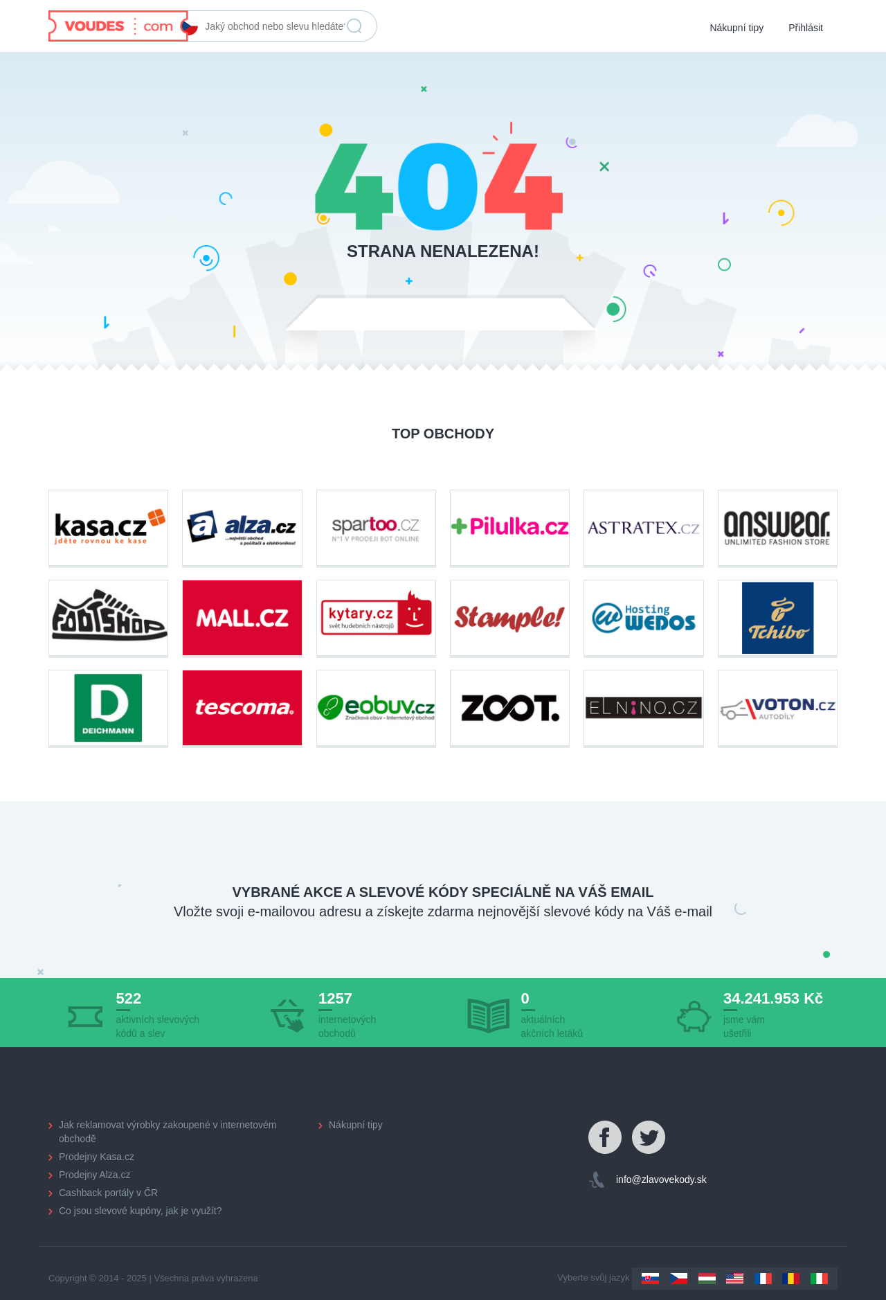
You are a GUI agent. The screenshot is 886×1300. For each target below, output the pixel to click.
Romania (790, 1278)
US (734, 1278)
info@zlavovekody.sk (661, 1179)
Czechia (678, 1278)
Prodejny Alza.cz (95, 1174)
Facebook (605, 1138)
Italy (819, 1278)
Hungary (707, 1278)
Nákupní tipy (736, 27)
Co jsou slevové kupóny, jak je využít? (140, 1210)
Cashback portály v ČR (108, 1192)
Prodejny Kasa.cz (96, 1156)
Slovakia (650, 1278)
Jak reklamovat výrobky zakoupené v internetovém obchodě (167, 1131)
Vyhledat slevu (354, 26)
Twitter (649, 1138)
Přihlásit (805, 27)
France (763, 1278)
